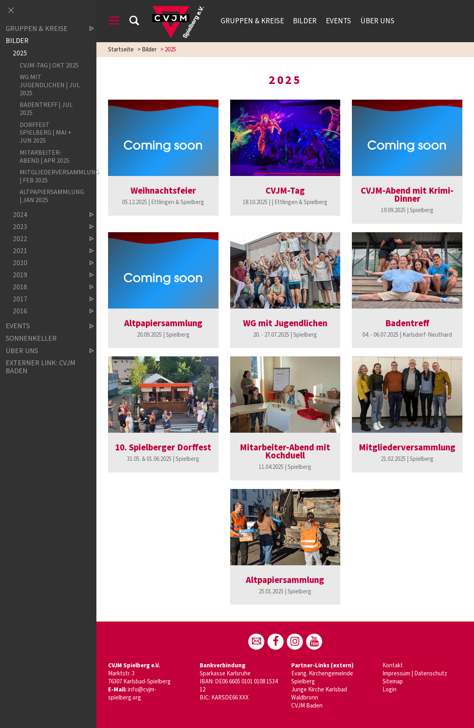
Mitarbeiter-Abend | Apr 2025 (44, 156)
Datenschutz (430, 673)
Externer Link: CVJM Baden (41, 367)
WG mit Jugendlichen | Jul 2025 (50, 85)
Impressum (396, 673)
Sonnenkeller (31, 338)
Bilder (305, 21)
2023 (46, 226)
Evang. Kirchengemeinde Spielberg (322, 677)
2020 (46, 263)
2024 (46, 214)
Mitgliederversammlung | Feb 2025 (50, 176)
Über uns (377, 21)
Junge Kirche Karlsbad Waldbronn (319, 693)
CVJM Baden (307, 705)
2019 (46, 275)
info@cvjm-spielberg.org (132, 693)
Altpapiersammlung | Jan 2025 (50, 196)
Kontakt (392, 665)
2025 (20, 53)
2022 (46, 238)
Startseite (121, 49)
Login (389, 689)
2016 (46, 311)
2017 (46, 299)
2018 (46, 287)
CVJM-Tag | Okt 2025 (49, 65)
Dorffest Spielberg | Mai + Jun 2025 (46, 132)
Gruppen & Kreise (252, 21)
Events (338, 21)
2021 (46, 251)
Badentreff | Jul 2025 (46, 108)
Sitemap (392, 681)
